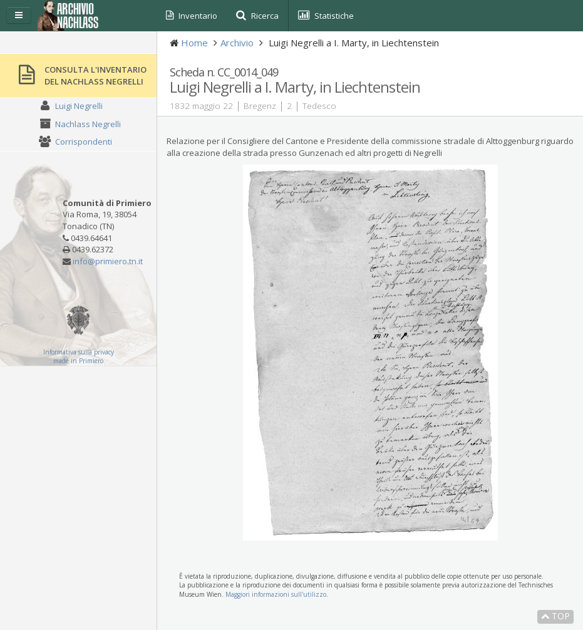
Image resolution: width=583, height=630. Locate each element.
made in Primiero (78, 360)
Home (194, 42)
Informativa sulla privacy (78, 352)
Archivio (237, 42)
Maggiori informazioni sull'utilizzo (275, 594)
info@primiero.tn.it (108, 261)
